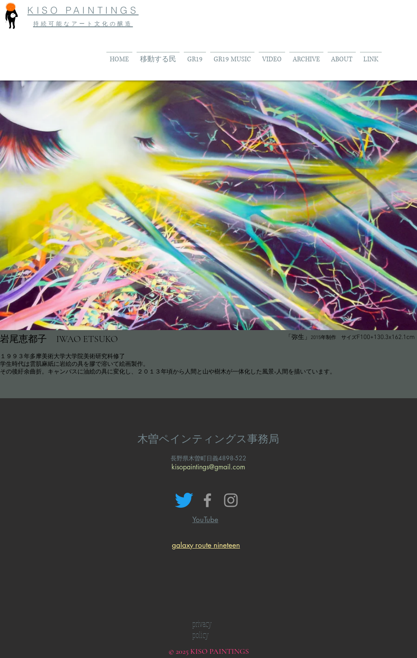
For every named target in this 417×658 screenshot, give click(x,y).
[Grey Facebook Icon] (207, 500)
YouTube (205, 519)
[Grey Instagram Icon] (231, 500)
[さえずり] (184, 500)
